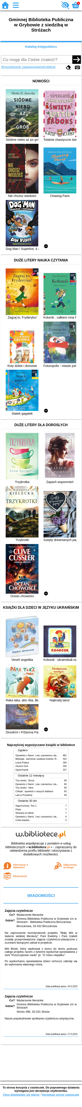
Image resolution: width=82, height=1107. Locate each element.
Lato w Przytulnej (24, 795)
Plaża (18, 809)
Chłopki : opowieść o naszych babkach (34, 791)
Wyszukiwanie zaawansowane (22, 67)
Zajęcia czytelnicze (19, 910)
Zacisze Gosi (22, 766)
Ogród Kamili (22, 770)
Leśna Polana (22, 762)
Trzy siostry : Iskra (24, 788)
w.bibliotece (39, 847)
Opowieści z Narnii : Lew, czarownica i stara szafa (40, 755)
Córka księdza (23, 820)
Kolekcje (50, 67)
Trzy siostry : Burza (25, 780)
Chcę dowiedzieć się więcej (21, 1094)
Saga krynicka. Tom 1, (26, 806)
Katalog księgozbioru (41, 46)
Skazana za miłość (25, 813)
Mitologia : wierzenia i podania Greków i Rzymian (40, 759)
